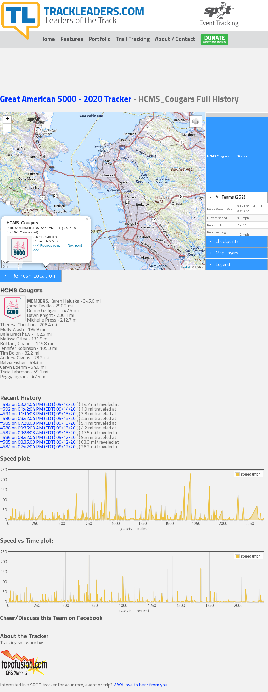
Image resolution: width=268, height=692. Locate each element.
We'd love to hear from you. (141, 684)
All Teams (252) (230, 196)
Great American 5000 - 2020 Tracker (66, 98)
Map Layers (227, 252)
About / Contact (175, 38)
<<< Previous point (47, 245)
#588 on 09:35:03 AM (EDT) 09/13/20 (38, 427)
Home (47, 38)
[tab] (236, 197)
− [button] (7, 128)
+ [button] (7, 119)
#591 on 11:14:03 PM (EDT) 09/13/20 (38, 413)
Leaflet (185, 267)
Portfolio (99, 38)
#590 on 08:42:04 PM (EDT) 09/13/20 (38, 418)
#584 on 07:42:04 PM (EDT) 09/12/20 (38, 446)
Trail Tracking (133, 38)
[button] (31, 276)
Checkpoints (227, 241)
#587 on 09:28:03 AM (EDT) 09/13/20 (38, 432)
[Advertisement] (134, 63)
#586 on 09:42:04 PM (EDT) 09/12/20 (38, 437)
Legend (223, 264)
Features (71, 38)
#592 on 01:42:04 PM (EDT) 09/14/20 (38, 408)
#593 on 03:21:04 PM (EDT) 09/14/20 (38, 404)
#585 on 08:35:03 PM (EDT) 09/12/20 (38, 441)
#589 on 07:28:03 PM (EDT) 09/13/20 (38, 423)
